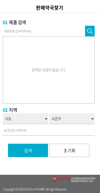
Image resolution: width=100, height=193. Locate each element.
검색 (28, 150)
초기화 (69, 150)
